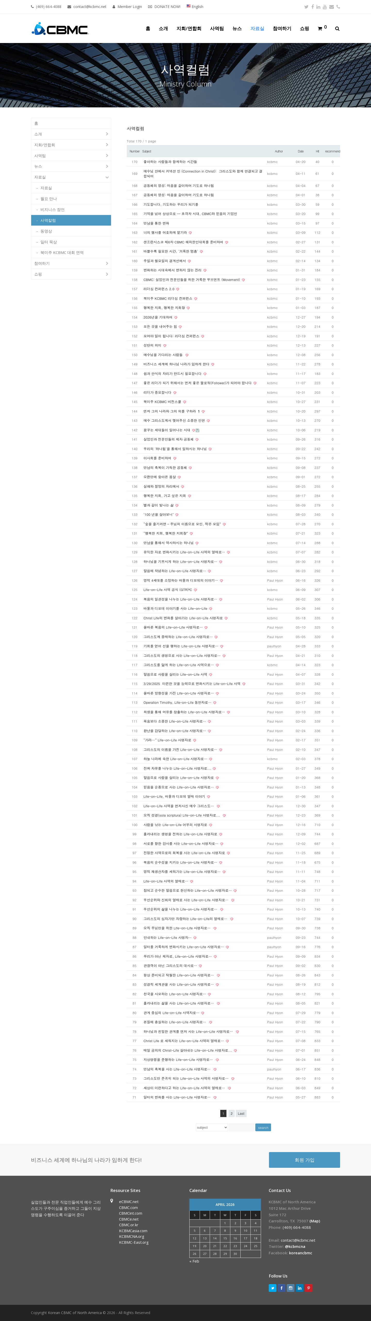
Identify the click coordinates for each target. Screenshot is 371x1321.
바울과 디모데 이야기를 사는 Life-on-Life (176, 608)
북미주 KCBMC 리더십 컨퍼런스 (168, 298)
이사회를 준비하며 (158, 458)
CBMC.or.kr (128, 1224)
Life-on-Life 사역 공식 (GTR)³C (168, 589)
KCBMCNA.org (131, 1236)
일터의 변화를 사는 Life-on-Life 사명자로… (178, 1097)
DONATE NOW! (167, 6)
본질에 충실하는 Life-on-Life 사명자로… (176, 1021)
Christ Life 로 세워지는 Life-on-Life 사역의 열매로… (184, 1040)
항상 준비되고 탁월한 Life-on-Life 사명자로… (180, 975)
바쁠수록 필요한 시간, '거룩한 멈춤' (171, 251)
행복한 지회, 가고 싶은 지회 (165, 495)
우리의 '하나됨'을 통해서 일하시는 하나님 (176, 448)
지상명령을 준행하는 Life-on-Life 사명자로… (179, 1059)
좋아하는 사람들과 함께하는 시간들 (170, 161)
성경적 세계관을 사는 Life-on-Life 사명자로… (179, 984)
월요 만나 (48, 198)
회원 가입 (305, 1159)
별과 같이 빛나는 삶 (159, 505)
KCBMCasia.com (133, 1230)
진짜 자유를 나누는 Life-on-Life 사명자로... (178, 768)
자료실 (40, 176)
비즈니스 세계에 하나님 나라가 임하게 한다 (177, 364)
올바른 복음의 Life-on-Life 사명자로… (174, 627)
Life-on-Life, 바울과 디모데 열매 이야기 (175, 796)
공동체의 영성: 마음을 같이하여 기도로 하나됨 (179, 185)
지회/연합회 (44, 144)
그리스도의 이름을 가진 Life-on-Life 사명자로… (181, 749)
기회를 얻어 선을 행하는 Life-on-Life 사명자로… (182, 646)
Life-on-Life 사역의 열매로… (166, 881)
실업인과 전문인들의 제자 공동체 (169, 439)
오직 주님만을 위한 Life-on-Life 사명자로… (178, 927)
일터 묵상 (48, 241)
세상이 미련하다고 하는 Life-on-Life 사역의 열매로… (185, 1087)
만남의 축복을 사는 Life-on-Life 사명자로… (178, 1069)
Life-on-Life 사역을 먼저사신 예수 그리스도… (180, 805)
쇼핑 (38, 274)
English (195, 6)
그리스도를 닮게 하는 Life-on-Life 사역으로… (179, 664)
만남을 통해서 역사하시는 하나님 (169, 542)
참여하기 (42, 263)
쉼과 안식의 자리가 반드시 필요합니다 (173, 373)
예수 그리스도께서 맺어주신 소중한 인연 (175, 420)
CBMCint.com (130, 1213)
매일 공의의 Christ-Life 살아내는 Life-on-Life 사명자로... (188, 1050)
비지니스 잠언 (52, 209)
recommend (332, 151)
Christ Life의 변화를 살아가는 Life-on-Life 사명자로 (184, 617)
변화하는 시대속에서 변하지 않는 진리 (173, 270)
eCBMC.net (129, 1201)
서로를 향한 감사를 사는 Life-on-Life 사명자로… (182, 843)
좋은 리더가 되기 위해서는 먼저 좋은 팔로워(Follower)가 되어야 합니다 (198, 382)
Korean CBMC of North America (75, 1312)
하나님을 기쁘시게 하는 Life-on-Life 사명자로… (181, 561)
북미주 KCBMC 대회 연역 (62, 252)
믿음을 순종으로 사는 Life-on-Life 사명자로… (179, 787)
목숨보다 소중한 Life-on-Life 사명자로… (175, 721)
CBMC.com (128, 1207)
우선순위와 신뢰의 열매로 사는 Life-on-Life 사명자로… (187, 899)
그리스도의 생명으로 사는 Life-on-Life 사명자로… (183, 655)
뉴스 (38, 166)
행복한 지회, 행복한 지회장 (165, 307)
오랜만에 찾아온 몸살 (160, 476)
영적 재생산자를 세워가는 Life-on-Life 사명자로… (183, 871)
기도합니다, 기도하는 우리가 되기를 (171, 204)
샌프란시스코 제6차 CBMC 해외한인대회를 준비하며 (184, 241)
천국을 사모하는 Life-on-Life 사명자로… (175, 993)
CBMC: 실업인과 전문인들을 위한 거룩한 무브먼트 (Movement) (192, 279)
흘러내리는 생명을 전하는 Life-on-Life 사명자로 (181, 833)
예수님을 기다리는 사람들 (164, 354)
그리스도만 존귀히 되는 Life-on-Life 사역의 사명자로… (187, 1078)
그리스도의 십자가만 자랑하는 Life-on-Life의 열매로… (187, 918)
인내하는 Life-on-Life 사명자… (168, 937)
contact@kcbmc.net (90, 6)
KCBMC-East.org (134, 1242)
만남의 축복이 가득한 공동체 (166, 467)
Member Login (129, 6)
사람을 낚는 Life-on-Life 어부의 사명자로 (176, 824)
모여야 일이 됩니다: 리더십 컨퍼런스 (172, 335)
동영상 (46, 231)
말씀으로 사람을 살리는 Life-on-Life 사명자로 (179, 777)
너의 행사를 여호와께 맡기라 (166, 232)
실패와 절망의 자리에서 (162, 486)
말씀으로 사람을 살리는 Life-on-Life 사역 (176, 674)
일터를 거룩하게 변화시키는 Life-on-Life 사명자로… (184, 946)
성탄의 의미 (153, 345)
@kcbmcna (295, 1246)
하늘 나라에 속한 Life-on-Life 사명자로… (176, 758)
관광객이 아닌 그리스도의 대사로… (171, 965)
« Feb (194, 1261)
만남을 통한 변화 (156, 223)
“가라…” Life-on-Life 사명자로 (168, 739)
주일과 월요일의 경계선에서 (165, 260)
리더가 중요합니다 (158, 392)
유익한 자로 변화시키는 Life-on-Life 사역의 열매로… (185, 552)
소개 (38, 133)
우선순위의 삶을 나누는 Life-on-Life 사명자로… (182, 909)
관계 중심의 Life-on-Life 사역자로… (172, 1012)
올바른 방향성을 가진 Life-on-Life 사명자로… (179, 693)
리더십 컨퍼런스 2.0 (159, 288)
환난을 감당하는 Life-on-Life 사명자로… (175, 730)
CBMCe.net (129, 1219)
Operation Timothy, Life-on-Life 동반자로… (178, 702)
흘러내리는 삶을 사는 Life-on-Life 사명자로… (180, 1003)
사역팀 (40, 155)
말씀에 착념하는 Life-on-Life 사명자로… (175, 570)
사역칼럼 (48, 220)
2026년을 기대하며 (159, 317)
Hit (317, 151)
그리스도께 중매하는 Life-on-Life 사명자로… (179, 636)
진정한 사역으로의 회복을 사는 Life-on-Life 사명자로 (185, 852)
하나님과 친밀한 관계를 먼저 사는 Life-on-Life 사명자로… (189, 1031)
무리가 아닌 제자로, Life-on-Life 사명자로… (178, 956)
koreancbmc (300, 1252)
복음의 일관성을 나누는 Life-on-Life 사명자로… (181, 599)
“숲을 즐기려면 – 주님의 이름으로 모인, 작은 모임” (183, 523)
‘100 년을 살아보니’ (159, 514)
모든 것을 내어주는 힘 (161, 326)
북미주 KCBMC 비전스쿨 (163, 401)
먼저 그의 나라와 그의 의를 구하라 (172, 411)
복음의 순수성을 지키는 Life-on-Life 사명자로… (181, 862)
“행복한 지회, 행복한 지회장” (166, 533)
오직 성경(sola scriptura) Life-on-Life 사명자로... (183, 815)
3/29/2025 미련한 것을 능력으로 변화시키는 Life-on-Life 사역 (193, 683)
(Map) (314, 1220)
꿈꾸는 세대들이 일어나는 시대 (167, 429)
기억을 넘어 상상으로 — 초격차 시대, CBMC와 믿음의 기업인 (190, 213)
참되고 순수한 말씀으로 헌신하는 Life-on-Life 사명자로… (188, 890)
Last (241, 1113)
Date (300, 151)
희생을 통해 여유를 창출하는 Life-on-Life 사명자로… (185, 711)
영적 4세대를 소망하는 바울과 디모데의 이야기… (181, 580)
